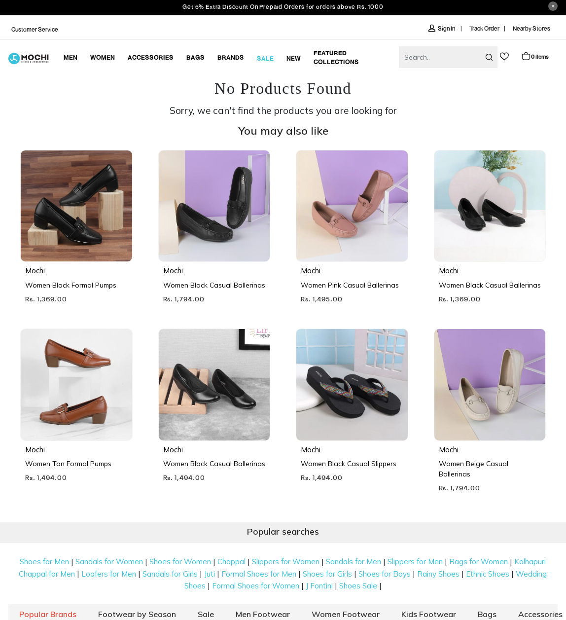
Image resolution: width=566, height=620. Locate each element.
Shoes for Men (44, 561)
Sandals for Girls (170, 574)
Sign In (442, 28)
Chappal (231, 561)
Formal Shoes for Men (258, 574)
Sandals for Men (353, 561)
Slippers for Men (415, 561)
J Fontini (319, 585)
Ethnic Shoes (487, 574)
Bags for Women (478, 561)
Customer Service (34, 29)
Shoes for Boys (384, 574)
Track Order (484, 28)
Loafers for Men (108, 574)
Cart (534, 56)
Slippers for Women (285, 561)
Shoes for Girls (327, 574)
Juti (209, 574)
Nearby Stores (531, 28)
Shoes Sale (358, 585)
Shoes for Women (180, 561)
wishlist (504, 56)
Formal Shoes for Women (255, 585)
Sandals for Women (109, 561)
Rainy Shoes (438, 574)
